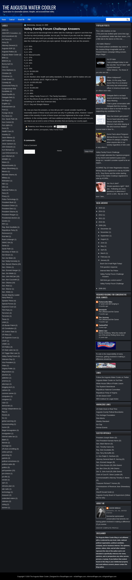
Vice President (7, 362)
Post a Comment (30, 145)
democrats (6, 406)
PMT (29, 19)
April (102, 250)
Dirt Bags (5, 100)
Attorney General (8, 45)
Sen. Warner (6, 289)
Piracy (4, 196)
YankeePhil (103, 325)
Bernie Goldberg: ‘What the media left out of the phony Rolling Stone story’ (112, 334)
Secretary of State (9, 252)
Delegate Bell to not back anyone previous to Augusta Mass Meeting (117, 98)
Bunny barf (6, 64)
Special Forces (7, 304)
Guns (4, 128)
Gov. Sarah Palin (8, 119)
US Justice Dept (8, 332)
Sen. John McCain (9, 276)
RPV (3, 224)
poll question (6, 470)
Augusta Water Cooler (10, 55)
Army (4, 42)
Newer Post (29, 152)
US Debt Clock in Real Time (106, 409)
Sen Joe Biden (7, 258)
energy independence (10, 409)
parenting (5, 455)
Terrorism (5, 313)
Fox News (6, 116)
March (103, 253)
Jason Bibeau (115, 508)
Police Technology (9, 199)
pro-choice (6, 473)
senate (4, 480)
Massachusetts (7, 165)
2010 (101, 222)
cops (4, 403)
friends (4, 415)
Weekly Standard (102, 421)
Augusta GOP (7, 48)
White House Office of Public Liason (109, 384)
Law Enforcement (8, 153)
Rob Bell (5, 236)
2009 (101, 225)
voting (4, 504)
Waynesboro (6, 372)
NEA (3, 184)
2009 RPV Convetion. (10, 33)
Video (4, 365)
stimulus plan (7, 486)
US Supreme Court (9, 338)
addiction (5, 378)
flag (3, 412)
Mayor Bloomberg (8, 168)
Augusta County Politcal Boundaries (109, 412)
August (103, 239)
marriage (5, 446)
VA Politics (6, 347)
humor (4, 427)
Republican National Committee (108, 390)
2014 (101, 211)
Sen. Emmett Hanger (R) (105, 462)
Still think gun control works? (111, 280)
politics (4, 467)
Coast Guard (7, 79)
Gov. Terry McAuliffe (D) (105, 453)
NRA (4, 187)
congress (5, 399)
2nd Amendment (8, 36)
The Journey (104, 317)
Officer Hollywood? (114, 77)
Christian (5, 73)
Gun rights (6, 125)
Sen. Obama (6, 283)
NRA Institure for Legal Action (107, 399)
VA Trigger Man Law (9, 353)
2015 (101, 208)
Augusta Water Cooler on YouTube (109, 380)
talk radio (5, 489)
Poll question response (108, 267)
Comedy (5, 83)
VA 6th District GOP (103, 396)
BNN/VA (5, 61)
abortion (36, 129)
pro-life (4, 477)
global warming (7, 421)
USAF (4, 341)
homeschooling (7, 424)
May (102, 246)
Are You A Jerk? (113, 183)
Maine (4, 162)
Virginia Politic (7, 369)
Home (4, 19)
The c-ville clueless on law (106, 31)
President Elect (7, 209)
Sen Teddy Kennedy (9, 261)
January (104, 260)
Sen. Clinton (6, 267)
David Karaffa (7, 94)
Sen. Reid (5, 286)
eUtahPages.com (80, 576)
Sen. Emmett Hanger (10, 270)
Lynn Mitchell (7, 156)
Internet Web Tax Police (109, 271)
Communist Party (8, 86)
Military (4, 178)
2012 (101, 215)
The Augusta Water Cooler (29, 7)
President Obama (8, 212)
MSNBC (5, 159)
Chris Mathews (7, 70)
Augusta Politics (8, 52)
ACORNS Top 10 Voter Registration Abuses (112, 168)
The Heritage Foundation (105, 415)
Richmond (6, 233)
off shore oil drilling (9, 449)
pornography (44, 129)
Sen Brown (6, 255)
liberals (4, 443)
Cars (4, 67)
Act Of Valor (111, 59)
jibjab (4, 440)
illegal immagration (9, 430)
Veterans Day (7, 359)
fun (3, 418)
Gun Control (6, 122)
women (4, 508)
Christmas (6, 76)
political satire (7, 464)
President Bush (7, 202)
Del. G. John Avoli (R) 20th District (109, 472)
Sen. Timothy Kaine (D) (105, 447)
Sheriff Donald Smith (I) (105, 492)
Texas (4, 319)
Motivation (6, 181)
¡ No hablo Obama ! (103, 44)
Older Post (89, 152)
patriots (5, 458)
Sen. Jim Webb (7, 273)
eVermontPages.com (94, 576)
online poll (6, 452)
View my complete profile (107, 528)
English (5, 104)
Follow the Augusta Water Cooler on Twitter (112, 377)
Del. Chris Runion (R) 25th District (109, 465)
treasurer (5, 495)
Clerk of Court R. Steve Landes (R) (109, 475)
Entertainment (7, 107)
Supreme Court (7, 307)
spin (3, 483)
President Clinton (8, 205)
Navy (4, 193)
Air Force (5, 39)
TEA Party (6, 310)
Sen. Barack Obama (9, 264)
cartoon (5, 390)
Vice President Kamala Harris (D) (108, 441)
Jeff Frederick (7, 141)
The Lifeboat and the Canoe (109, 312)
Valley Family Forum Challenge (107, 152)
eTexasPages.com (65, 576)
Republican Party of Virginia (106, 393)
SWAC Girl (103, 331)
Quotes (4, 221)
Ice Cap (99, 424)
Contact (12, 19)
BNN (4, 58)
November (105, 232)
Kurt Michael (6, 150)
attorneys (5, 384)
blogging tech (7, 387)
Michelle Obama (8, 175)
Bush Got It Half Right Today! (111, 264)
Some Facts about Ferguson (117, 134)
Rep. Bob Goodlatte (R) (105, 450)
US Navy (5, 335)
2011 (101, 218)
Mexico (4, 171)
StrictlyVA (103, 310)
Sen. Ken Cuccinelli (9, 280)
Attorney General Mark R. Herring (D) (110, 459)
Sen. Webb (6, 292)
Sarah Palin (6, 249)
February (104, 257)
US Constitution (8, 328)
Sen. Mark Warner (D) (104, 444)
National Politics (8, 190)
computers (6, 396)
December (105, 229)
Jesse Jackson (7, 144)
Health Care (6, 131)
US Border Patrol (8, 325)
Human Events (101, 428)
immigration (6, 433)
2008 (101, 288)
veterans (5, 501)
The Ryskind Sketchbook (105, 387)
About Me (21, 19)
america (5, 381)
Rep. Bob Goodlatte (9, 227)
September (105, 236)
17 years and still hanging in (109, 304)
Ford (3, 110)
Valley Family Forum (56, 129)
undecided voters (8, 498)
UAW (4, 322)
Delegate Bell (7, 97)
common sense (7, 393)
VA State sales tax (9, 350)
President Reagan (9, 215)
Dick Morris (100, 418)
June (103, 243)
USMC (4, 344)
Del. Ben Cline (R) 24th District (107, 468)
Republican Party (8, 230)
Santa (4, 246)
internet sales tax (8, 437)
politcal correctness (9, 461)
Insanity (5, 134)
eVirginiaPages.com (109, 576)
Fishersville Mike (105, 302)
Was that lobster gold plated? (118, 116)
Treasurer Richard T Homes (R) (108, 483)
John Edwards (7, 147)
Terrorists (5, 316)
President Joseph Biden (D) (106, 438)
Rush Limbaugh (8, 239)
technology (6, 492)
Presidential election (9, 218)
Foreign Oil (6, 113)
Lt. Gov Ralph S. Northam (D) (107, 456)
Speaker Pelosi (7, 301)
